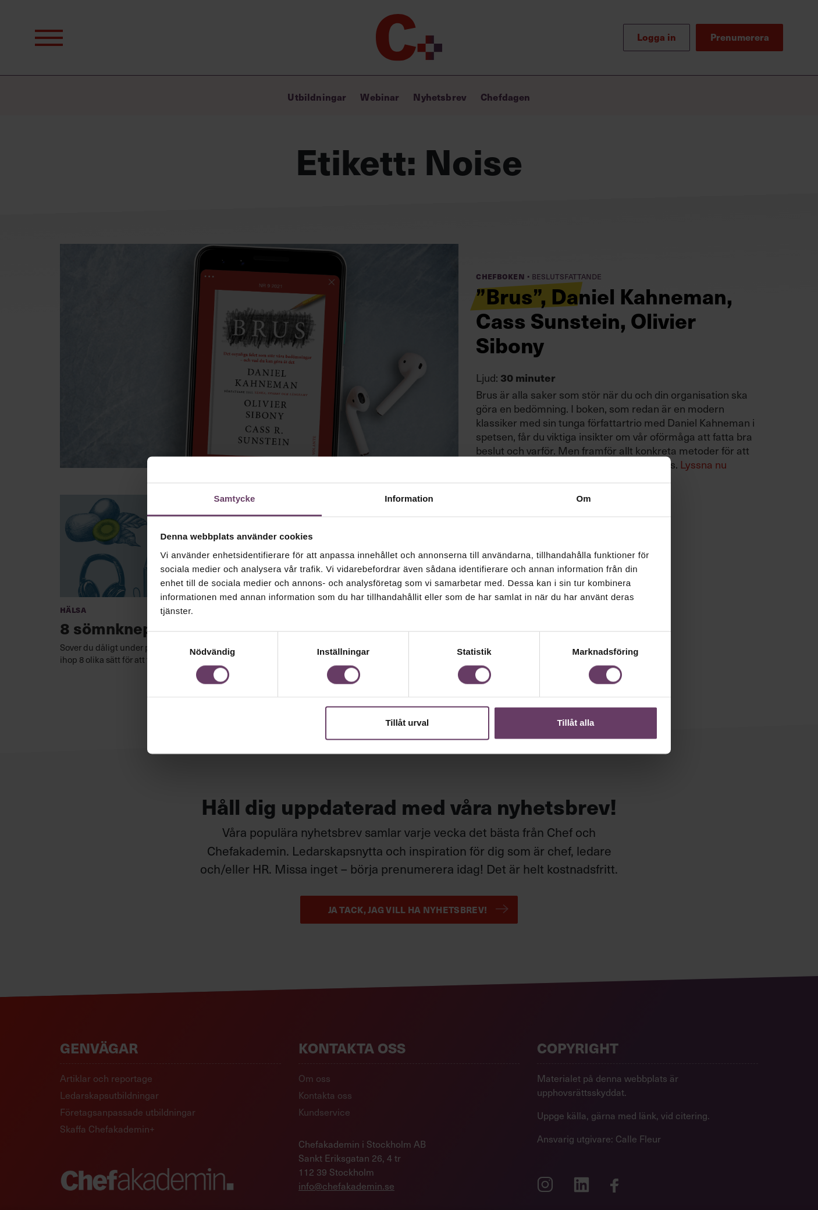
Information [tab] (409, 498)
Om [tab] (583, 498)
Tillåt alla (575, 723)
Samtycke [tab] (234, 498)
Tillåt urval (407, 723)
